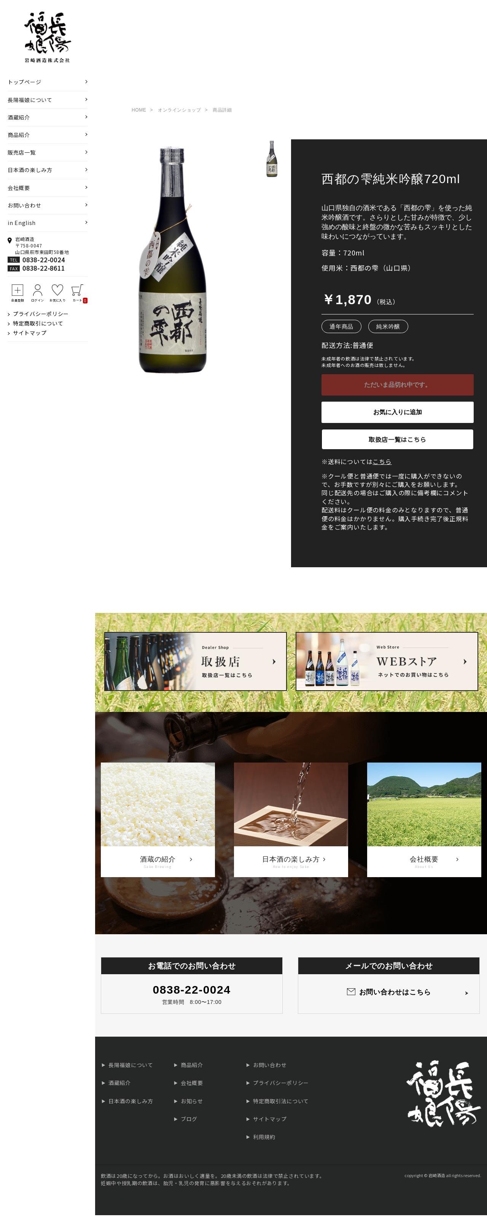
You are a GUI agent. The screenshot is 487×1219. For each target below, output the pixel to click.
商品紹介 (19, 135)
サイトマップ (29, 333)
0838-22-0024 (43, 259)
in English (22, 223)
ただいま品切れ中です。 (397, 388)
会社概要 (19, 187)
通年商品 (341, 330)
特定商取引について (38, 323)
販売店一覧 (22, 152)
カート (80, 300)
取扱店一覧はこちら (397, 443)
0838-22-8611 (43, 268)
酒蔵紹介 (19, 117)
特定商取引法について (281, 1105)
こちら (382, 465)
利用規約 (264, 1140)
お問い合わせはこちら (395, 996)
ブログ (189, 1122)
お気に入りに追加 (397, 416)
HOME (139, 113)
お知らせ (192, 1105)
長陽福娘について (30, 100)
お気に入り (57, 300)
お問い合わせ (24, 205)
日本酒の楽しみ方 (30, 170)
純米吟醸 (388, 330)
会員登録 (17, 300)
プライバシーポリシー (41, 314)
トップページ (24, 82)
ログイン (37, 300)
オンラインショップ (179, 113)
